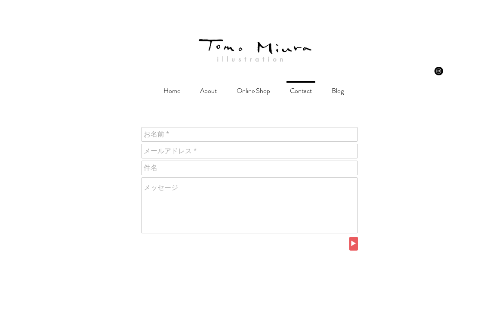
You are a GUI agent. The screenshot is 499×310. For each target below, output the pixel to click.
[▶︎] (353, 244)
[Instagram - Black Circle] (438, 71)
